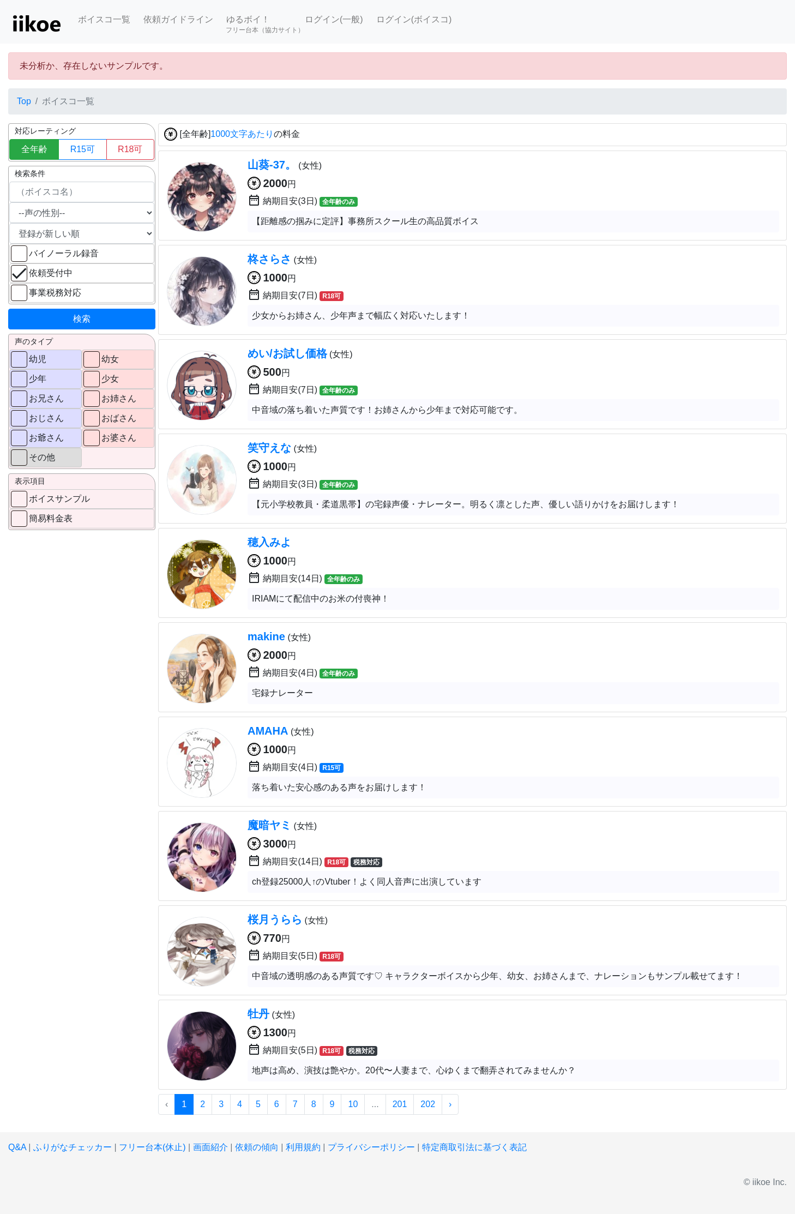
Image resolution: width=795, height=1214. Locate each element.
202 (427, 1104)
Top (24, 101)
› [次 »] (450, 1104)
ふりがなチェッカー (72, 1147)
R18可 (130, 149)
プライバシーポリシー (371, 1147)
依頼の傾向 (257, 1147)
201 (400, 1104)
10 (353, 1104)
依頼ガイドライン (178, 19)
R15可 (82, 149)
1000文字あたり (242, 134)
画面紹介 (210, 1147)
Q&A (17, 1147)
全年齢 (34, 149)
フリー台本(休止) (152, 1147)
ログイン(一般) (334, 19)
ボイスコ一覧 (104, 19)
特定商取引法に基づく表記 (474, 1147)
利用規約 (303, 1147)
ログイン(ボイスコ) (414, 19)
